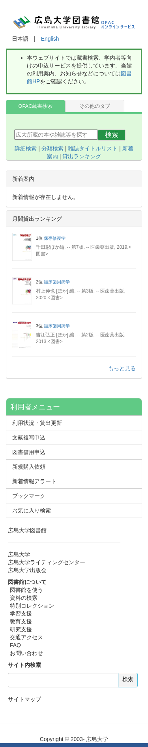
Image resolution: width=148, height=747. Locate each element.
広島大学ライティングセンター (46, 562)
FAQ (15, 645)
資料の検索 (23, 598)
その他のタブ (94, 106)
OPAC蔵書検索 (36, 106)
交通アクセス (26, 637)
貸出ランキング (81, 156)
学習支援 (21, 613)
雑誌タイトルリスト (93, 148)
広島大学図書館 (27, 530)
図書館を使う (26, 590)
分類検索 (52, 148)
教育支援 (21, 621)
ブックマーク (28, 496)
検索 (111, 135)
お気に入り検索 (31, 510)
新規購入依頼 (28, 467)
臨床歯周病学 (57, 282)
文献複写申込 (28, 437)
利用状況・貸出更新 (37, 423)
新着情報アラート (34, 481)
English (50, 39)
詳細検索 (26, 148)
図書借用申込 (28, 452)
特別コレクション (32, 605)
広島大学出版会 (27, 570)
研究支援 (21, 629)
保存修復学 (55, 238)
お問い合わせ (26, 653)
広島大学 (19, 554)
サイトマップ (24, 699)
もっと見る (122, 368)
